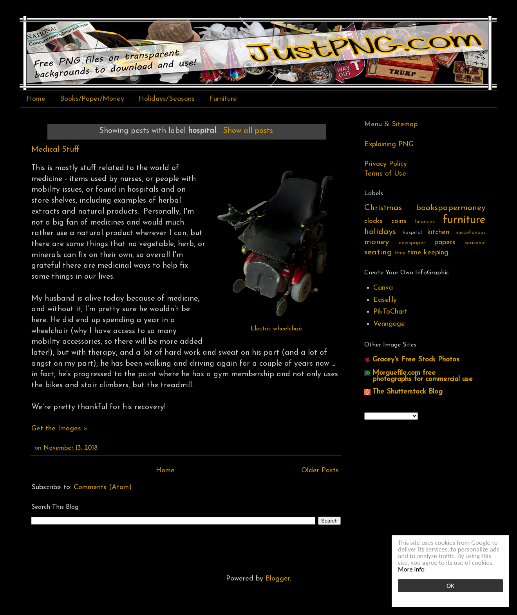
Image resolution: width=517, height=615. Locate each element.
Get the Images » (59, 428)
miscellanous (471, 233)
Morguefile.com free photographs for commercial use (422, 376)
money (376, 242)
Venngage (389, 324)
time (400, 253)
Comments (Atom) (103, 487)
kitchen (438, 232)
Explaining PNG (389, 144)
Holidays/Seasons (167, 99)
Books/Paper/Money (92, 99)
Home (36, 99)
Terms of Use (385, 174)
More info (411, 569)
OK (450, 586)
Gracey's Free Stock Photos (415, 359)
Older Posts (320, 470)
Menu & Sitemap (391, 124)
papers (445, 242)
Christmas (383, 208)
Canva (383, 288)
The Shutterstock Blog (407, 391)
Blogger (278, 578)
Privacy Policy (385, 164)
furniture (464, 220)
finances (425, 222)
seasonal (475, 243)
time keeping (428, 252)
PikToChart (390, 312)
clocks (373, 221)
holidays (380, 232)
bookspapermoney (451, 208)
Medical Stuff (55, 150)
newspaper (412, 243)
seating (378, 252)
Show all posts (248, 131)
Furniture (223, 99)
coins (399, 221)
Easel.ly (385, 300)
